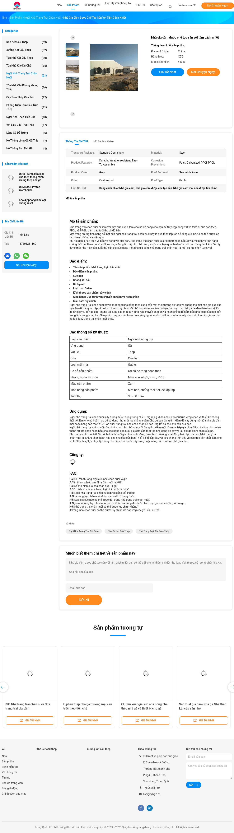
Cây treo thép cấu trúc (26, 97)
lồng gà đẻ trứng (26, 133)
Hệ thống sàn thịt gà (26, 149)
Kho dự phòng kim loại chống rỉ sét (32, 201)
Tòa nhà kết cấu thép (26, 58)
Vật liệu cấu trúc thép (26, 125)
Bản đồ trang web (12, 782)
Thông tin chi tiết (77, 141)
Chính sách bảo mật (14, 793)
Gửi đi (84, 600)
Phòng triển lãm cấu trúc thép (26, 107)
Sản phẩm (8, 761)
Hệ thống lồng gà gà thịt (26, 141)
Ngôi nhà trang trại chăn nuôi (26, 75)
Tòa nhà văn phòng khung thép (26, 87)
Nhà (4, 756)
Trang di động (10, 788)
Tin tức (6, 777)
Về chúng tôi (9, 772)
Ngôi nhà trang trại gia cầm (84, 531)
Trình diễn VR (10, 766)
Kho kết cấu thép (26, 42)
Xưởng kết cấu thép (26, 50)
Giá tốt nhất (167, 72)
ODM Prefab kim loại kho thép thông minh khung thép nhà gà (31, 177)
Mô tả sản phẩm (103, 141)
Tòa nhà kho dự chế (26, 66)
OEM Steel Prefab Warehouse (29, 188)
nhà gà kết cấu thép (119, 531)
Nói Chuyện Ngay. (217, 5)
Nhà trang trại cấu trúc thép (154, 531)
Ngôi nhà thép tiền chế (26, 117)
